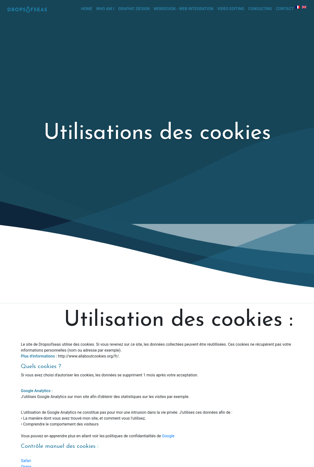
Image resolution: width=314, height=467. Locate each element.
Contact (285, 8)
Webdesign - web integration (183, 8)
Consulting (260, 8)
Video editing (230, 8)
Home (87, 8)
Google (168, 436)
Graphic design (134, 8)
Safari (26, 460)
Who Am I (105, 8)
